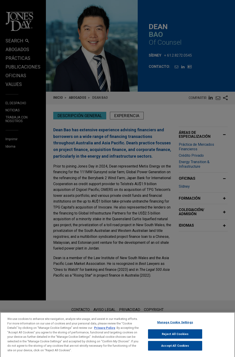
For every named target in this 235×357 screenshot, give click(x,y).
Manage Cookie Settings (175, 326)
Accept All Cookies (175, 349)
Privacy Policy (104, 331)
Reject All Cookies (175, 337)
